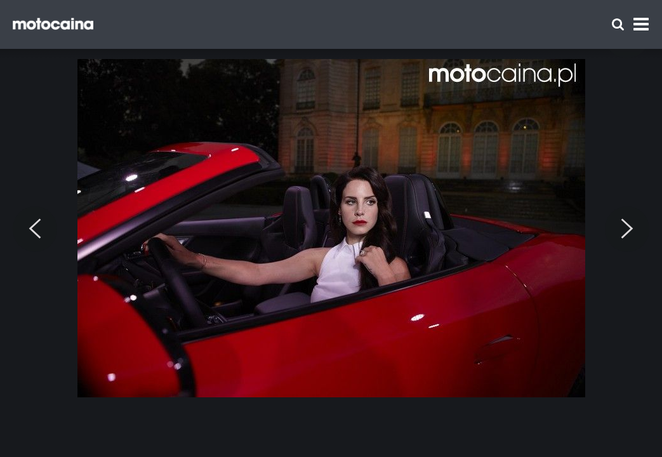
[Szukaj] (618, 24)
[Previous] (35, 229)
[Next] (627, 229)
